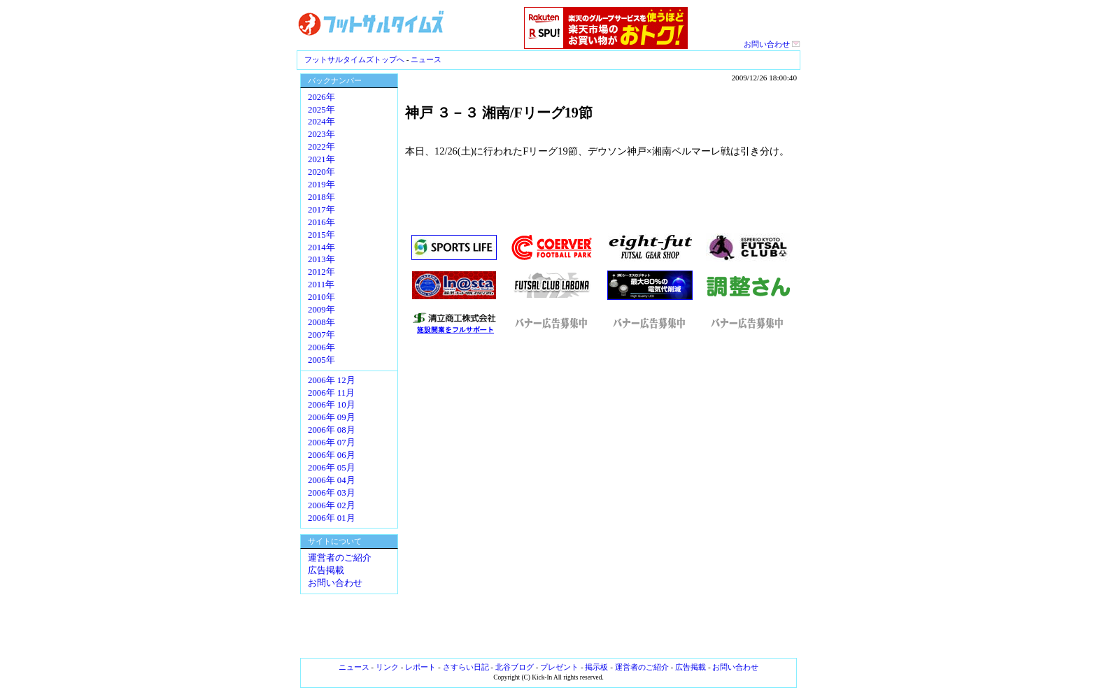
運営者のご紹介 (339, 558)
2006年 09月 (331, 417)
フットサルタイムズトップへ (354, 59)
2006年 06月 (331, 455)
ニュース (426, 59)
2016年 (321, 222)
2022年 (321, 147)
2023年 (321, 134)
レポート (420, 667)
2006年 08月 (331, 430)
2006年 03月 (331, 493)
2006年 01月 (331, 518)
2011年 (321, 284)
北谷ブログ (514, 667)
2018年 (321, 197)
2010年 (321, 297)
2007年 (321, 335)
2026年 (321, 97)
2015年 (321, 235)
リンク (387, 667)
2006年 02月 (331, 505)
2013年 (321, 259)
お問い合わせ (772, 44)
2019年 (321, 184)
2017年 (321, 210)
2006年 (321, 347)
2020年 (321, 172)
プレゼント (559, 667)
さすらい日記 (466, 667)
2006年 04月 (331, 480)
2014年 (321, 247)
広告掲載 (326, 570)
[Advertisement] (601, 496)
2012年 (321, 272)
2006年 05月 (331, 468)
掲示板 (596, 667)
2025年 (321, 110)
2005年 (321, 360)
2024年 (321, 122)
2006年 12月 (331, 380)
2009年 (321, 310)
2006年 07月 (331, 442)
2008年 (321, 322)
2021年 (321, 159)
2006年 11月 (331, 393)
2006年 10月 (331, 405)
